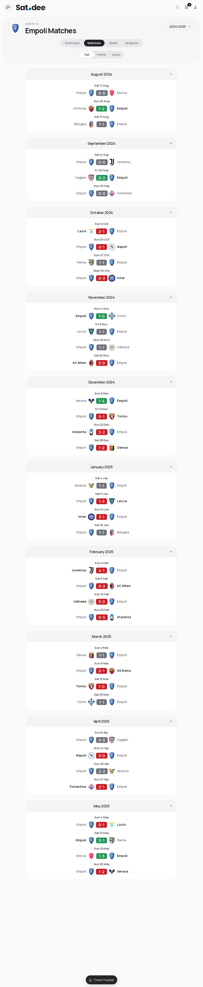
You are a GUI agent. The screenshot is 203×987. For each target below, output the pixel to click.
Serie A (31, 23)
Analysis (131, 43)
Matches (94, 43)
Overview (72, 43)
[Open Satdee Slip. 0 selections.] (186, 7)
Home (101, 54)
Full (86, 54)
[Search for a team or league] (178, 7)
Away (116, 54)
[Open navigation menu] (8, 7)
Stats (113, 43)
